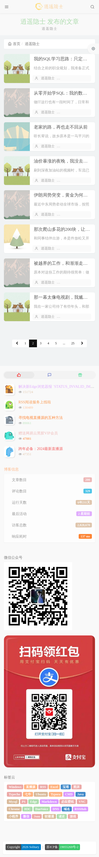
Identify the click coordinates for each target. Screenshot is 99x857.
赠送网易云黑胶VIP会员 (38, 433)
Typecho (14, 794)
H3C (27, 809)
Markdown (49, 802)
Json (37, 816)
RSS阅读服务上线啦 (34, 402)
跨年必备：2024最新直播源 (40, 449)
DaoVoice (41, 809)
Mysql (13, 802)
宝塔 (66, 787)
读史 (62, 816)
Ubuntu (41, 794)
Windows (15, 787)
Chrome (14, 809)
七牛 (28, 794)
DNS (56, 809)
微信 (26, 816)
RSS (43, 787)
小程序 (13, 816)
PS (24, 802)
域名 (67, 809)
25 (72, 343)
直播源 (30, 787)
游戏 (73, 816)
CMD (69, 794)
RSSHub (81, 809)
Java (80, 794)
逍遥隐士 (48, 78)
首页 (14, 44)
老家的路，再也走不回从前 (61, 127)
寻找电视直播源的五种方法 (40, 418)
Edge (33, 802)
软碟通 (49, 816)
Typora (55, 794)
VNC (82, 802)
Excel (54, 787)
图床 (76, 787)
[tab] (18, 375)
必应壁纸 (67, 802)
